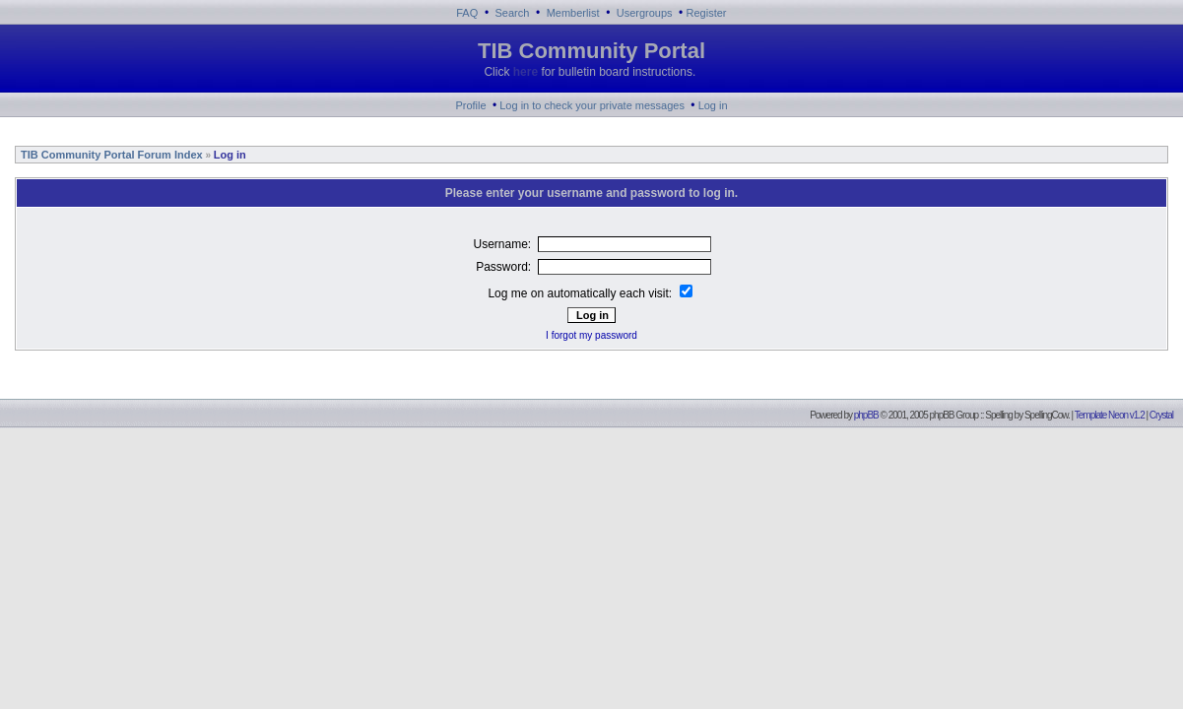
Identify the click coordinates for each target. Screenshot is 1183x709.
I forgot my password (591, 335)
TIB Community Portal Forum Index (110, 155)
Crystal (1161, 415)
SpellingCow (1046, 415)
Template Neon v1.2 (1110, 415)
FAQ (467, 13)
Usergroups (645, 13)
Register (707, 13)
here (525, 72)
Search (512, 13)
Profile (470, 105)
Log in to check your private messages (592, 105)
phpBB (866, 415)
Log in (713, 105)
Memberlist (573, 13)
